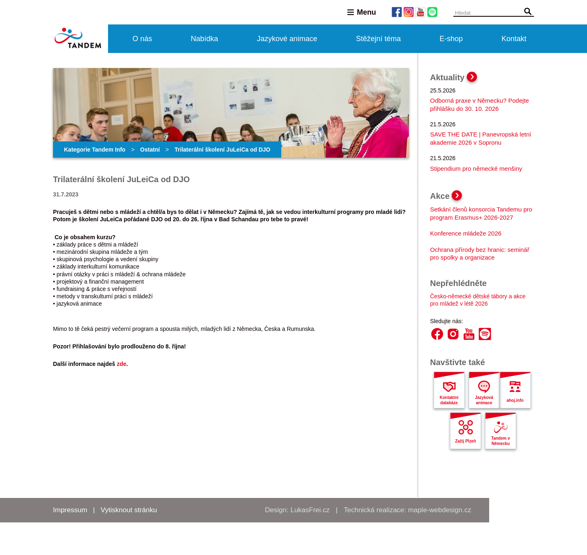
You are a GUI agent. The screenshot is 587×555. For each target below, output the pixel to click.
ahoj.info (515, 400)
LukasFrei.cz (309, 510)
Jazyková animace (484, 400)
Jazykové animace (287, 39)
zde (121, 364)
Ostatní (150, 149)
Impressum (70, 510)
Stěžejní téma (378, 39)
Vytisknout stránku (129, 510)
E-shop (451, 39)
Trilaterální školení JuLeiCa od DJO (222, 149)
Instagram (453, 334)
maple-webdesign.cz (439, 510)
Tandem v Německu (500, 441)
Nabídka (204, 39)
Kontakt (513, 39)
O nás (142, 39)
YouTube (469, 334)
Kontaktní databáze (448, 400)
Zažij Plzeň (465, 441)
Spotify (485, 334)
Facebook (437, 334)
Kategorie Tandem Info (95, 149)
